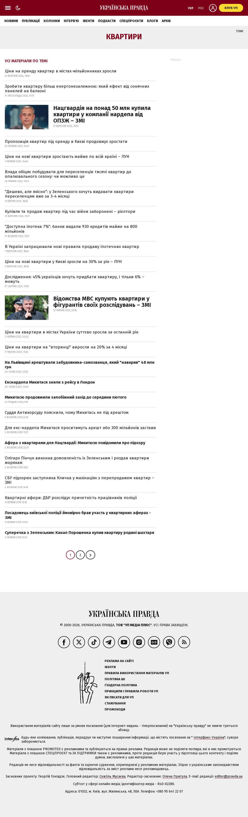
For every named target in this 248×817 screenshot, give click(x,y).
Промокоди (115, 709)
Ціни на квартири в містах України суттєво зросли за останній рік (71, 332)
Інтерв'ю (71, 21)
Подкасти (107, 21)
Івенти (88, 21)
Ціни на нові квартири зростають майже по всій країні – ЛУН (67, 156)
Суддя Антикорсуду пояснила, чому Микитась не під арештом (67, 412)
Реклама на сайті (119, 661)
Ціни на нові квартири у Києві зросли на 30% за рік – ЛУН (63, 261)
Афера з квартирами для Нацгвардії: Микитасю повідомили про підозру (75, 442)
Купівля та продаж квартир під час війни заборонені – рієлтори (70, 211)
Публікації (31, 21)
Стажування (115, 703)
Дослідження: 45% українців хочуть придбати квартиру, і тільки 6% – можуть (74, 279)
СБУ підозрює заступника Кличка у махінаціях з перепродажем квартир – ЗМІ (79, 480)
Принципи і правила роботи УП (131, 691)
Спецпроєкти (131, 21)
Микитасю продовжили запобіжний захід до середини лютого (65, 397)
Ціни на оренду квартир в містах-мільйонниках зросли (60, 71)
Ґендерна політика (121, 685)
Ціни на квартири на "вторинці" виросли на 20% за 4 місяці (66, 347)
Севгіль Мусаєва (112, 776)
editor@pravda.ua (228, 776)
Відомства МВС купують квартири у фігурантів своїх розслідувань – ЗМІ (102, 301)
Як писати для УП (119, 697)
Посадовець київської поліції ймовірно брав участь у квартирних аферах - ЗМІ (78, 515)
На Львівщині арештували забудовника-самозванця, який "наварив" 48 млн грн (80, 365)
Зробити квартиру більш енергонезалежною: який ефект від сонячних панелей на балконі (77, 89)
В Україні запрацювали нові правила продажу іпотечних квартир (72, 246)
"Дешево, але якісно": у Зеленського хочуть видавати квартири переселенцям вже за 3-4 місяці (69, 194)
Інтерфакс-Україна (209, 737)
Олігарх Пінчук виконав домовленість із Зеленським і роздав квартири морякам (77, 460)
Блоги (152, 21)
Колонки (52, 21)
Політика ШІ (115, 679)
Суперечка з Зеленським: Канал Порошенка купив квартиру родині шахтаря (79, 532)
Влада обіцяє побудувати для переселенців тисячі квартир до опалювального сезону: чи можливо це (68, 174)
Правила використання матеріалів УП (137, 673)
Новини (11, 21)
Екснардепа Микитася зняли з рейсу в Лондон (50, 382)
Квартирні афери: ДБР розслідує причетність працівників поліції (71, 497)
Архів (166, 21)
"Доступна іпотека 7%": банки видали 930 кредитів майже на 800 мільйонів (71, 229)
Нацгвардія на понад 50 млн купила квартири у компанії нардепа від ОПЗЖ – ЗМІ (102, 114)
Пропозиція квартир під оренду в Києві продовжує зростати (66, 141)
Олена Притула (175, 776)
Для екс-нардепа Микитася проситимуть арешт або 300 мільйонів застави (80, 427)
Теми (239, 31)
